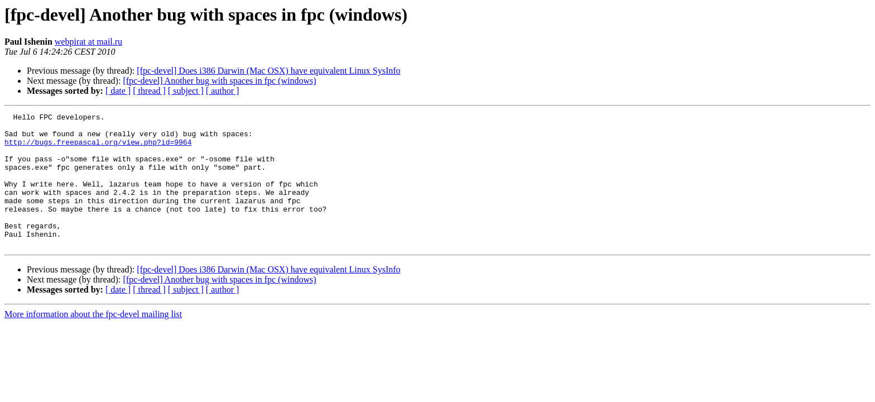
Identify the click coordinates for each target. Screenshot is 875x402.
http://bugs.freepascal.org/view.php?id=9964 (97, 148)
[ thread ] (149, 90)
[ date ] (118, 90)
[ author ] (222, 90)
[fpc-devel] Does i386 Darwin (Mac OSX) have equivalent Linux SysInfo (268, 70)
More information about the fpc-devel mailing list (93, 341)
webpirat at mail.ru (88, 41)
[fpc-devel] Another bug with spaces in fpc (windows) (219, 80)
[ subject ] (186, 90)
